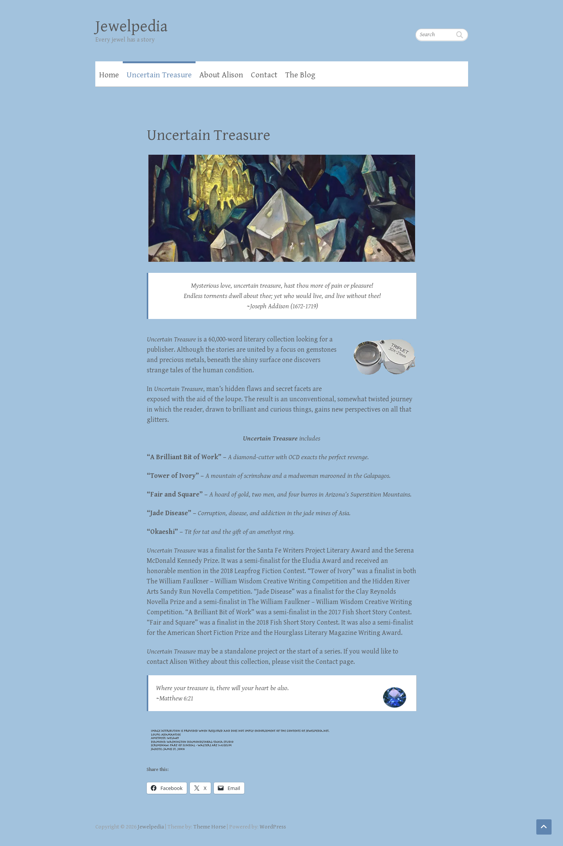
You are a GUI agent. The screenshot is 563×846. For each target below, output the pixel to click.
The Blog (300, 75)
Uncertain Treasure (159, 75)
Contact (264, 75)
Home (109, 75)
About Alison (221, 75)
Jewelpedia (131, 26)
